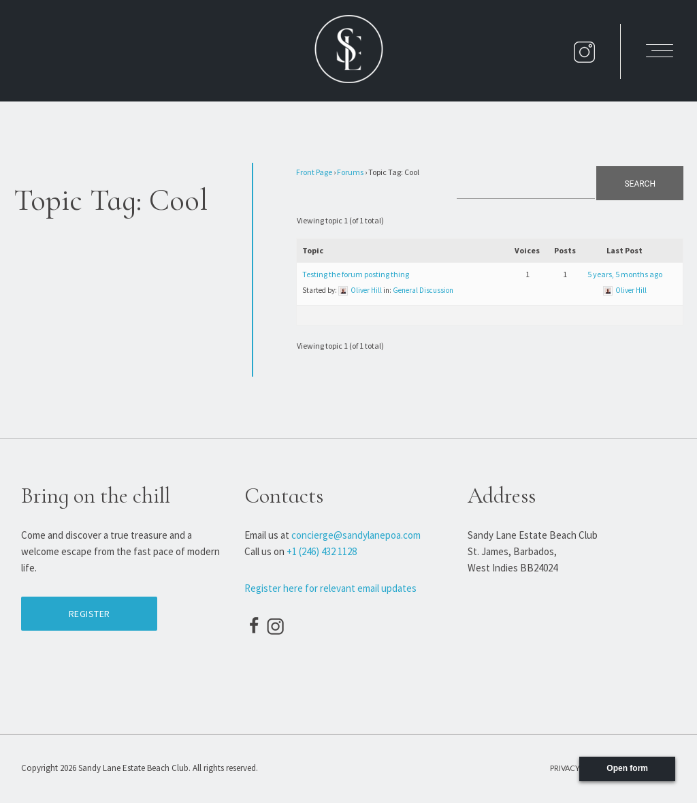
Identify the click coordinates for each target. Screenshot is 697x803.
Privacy (565, 767)
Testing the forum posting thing (355, 274)
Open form (627, 768)
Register (89, 614)
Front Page (314, 172)
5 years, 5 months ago (624, 274)
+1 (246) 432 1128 (322, 551)
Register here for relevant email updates (330, 588)
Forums (350, 172)
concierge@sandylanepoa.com (356, 535)
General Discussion (423, 290)
